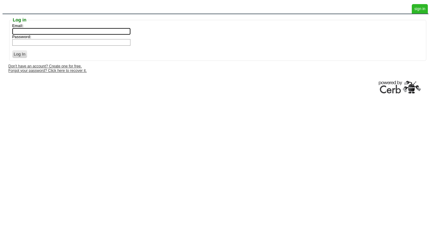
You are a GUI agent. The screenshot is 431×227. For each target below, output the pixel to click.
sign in (419, 9)
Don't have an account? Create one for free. (45, 66)
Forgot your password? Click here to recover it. (48, 70)
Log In (20, 54)
